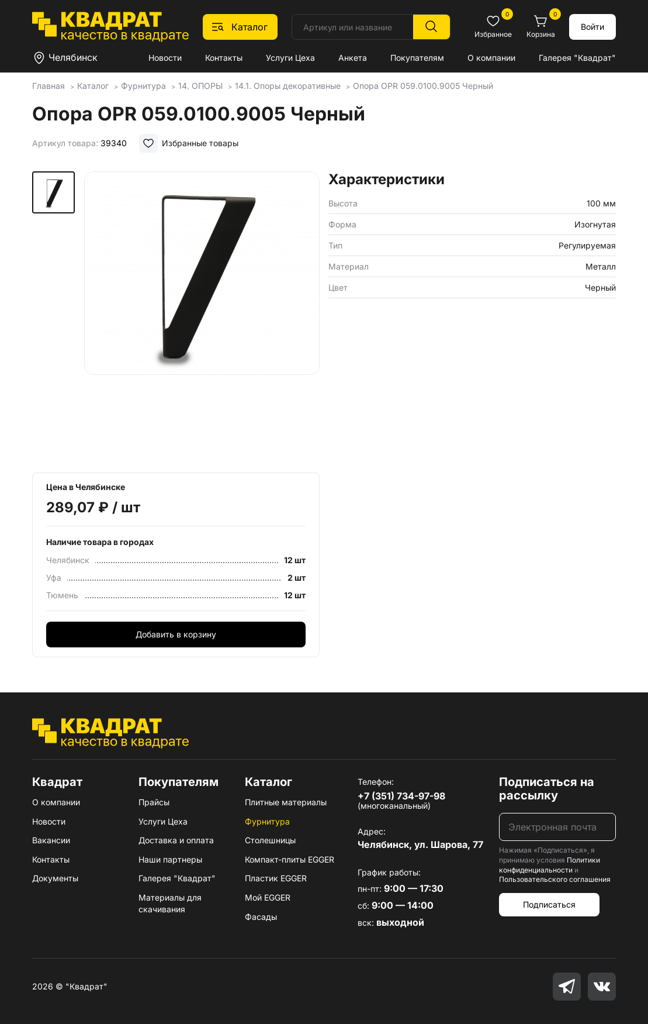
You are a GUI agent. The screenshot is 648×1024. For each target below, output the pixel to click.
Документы (55, 878)
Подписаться (549, 904)
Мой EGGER (267, 897)
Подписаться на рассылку (546, 788)
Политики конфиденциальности (549, 865)
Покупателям (417, 58)
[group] (202, 318)
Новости (165, 58)
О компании (491, 58)
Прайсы (153, 802)
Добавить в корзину (176, 634)
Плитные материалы (286, 802)
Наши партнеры (170, 859)
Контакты (223, 58)
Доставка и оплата (176, 840)
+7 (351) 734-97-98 (401, 796)
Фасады (261, 917)
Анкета (352, 58)
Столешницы (270, 840)
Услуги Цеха (290, 58)
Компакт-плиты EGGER (289, 859)
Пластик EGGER (276, 878)
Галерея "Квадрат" (577, 58)
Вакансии (51, 840)
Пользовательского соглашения (555, 879)
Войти (592, 27)
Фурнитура (267, 821)
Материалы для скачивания (170, 903)
